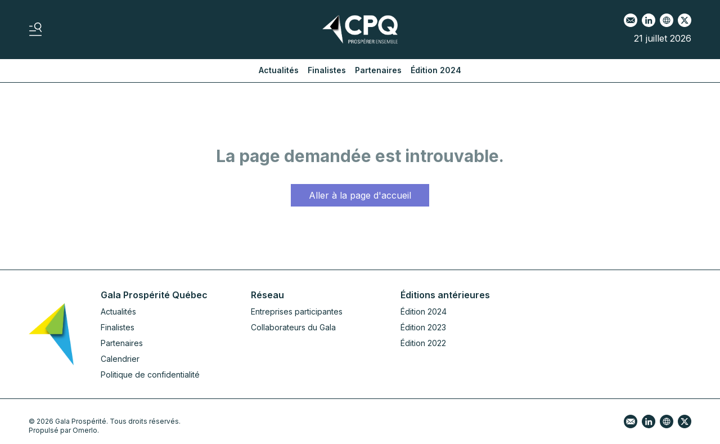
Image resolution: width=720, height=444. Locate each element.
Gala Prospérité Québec (154, 295)
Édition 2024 (436, 70)
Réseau (267, 295)
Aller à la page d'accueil (360, 195)
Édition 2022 (423, 343)
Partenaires (378, 70)
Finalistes (327, 70)
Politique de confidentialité (150, 374)
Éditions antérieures (445, 295)
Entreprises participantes (297, 311)
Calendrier (120, 359)
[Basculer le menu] (35, 29)
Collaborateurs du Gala (293, 327)
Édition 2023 (423, 327)
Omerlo (85, 430)
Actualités (279, 70)
